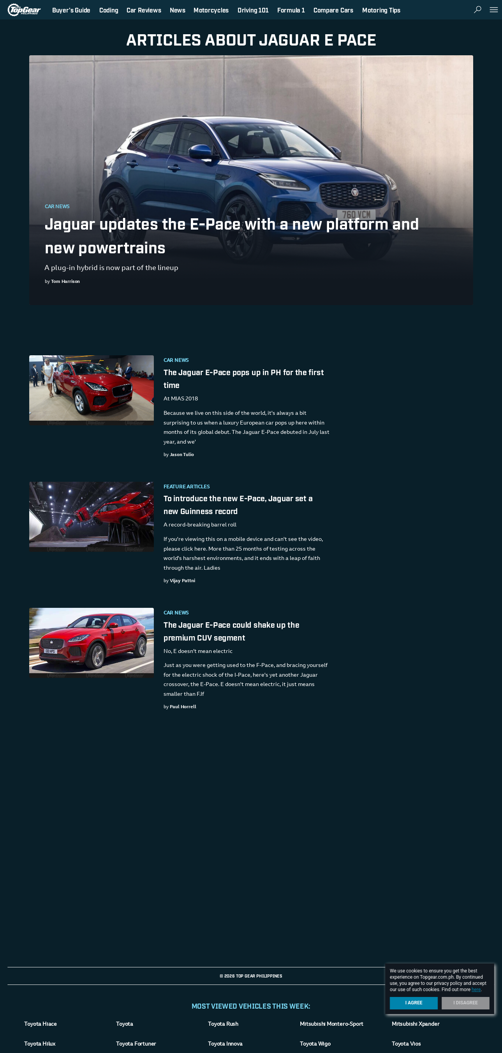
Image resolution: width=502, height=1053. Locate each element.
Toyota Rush (223, 1024)
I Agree (414, 1003)
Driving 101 (253, 10)
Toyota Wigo (315, 1044)
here (476, 989)
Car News (57, 207)
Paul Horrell (182, 707)
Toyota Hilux (39, 1044)
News (177, 10)
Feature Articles (187, 487)
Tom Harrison (65, 281)
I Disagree (465, 1003)
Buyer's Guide (71, 10)
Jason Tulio (181, 455)
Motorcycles (211, 10)
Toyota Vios (406, 1044)
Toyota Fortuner (136, 1044)
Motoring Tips (381, 10)
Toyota (124, 1024)
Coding (108, 10)
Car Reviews (144, 10)
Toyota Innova (225, 1044)
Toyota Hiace (40, 1024)
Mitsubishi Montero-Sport (331, 1024)
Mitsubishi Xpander (415, 1024)
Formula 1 (291, 10)
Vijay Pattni (182, 581)
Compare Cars (333, 10)
